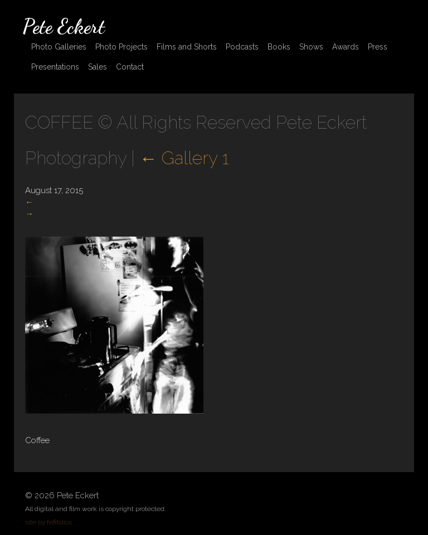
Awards (345, 46)
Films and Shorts (187, 46)
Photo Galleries (58, 46)
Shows (311, 46)
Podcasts (242, 46)
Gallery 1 (184, 158)
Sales (97, 66)
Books (279, 46)
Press (377, 46)
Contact (130, 66)
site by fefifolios (48, 522)
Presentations (55, 66)
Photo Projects (121, 46)
